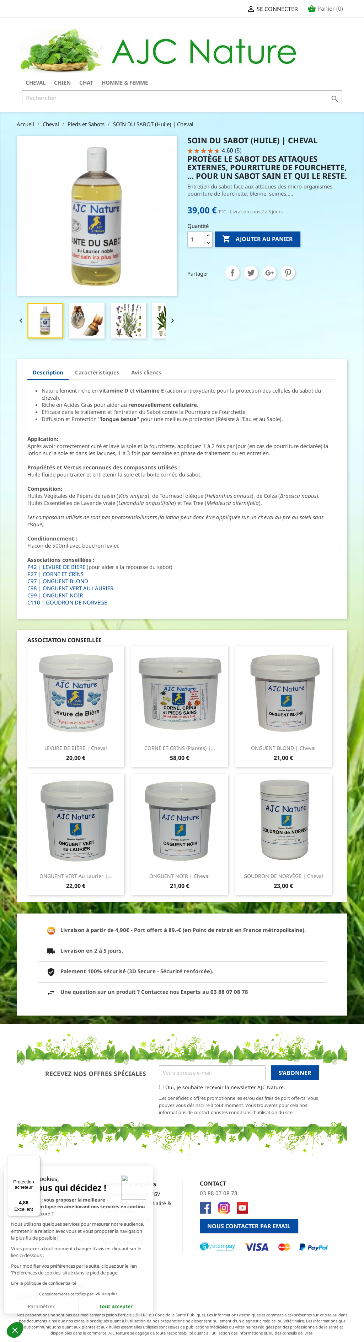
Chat (86, 82)
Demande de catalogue (44, 1277)
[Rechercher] (182, 97)
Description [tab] (48, 372)
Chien (62, 82)
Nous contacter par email (248, 1226)
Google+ (269, 273)
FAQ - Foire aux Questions (47, 1249)
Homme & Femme (125, 82)
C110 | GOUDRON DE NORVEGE (67, 602)
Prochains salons (37, 1230)
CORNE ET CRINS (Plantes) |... (179, 748)
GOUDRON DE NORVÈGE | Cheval (283, 876)
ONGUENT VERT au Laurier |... (75, 876)
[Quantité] (195, 239)
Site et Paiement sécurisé (47, 1212)
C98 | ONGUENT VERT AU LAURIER (70, 588)
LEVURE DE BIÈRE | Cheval (75, 748)
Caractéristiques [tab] (97, 372)
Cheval (36, 82)
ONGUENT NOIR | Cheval (179, 876)
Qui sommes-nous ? (40, 1203)
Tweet (251, 273)
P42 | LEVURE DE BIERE (56, 566)
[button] (14, 1329)
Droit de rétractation (126, 1219)
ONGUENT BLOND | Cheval (283, 748)
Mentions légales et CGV (131, 1194)
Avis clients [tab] (146, 372)
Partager (232, 273)
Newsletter (30, 1267)
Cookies (111, 1229)
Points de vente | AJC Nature (51, 1295)
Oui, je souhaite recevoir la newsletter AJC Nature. (225, 1087)
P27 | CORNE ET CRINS (55, 573)
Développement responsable (51, 1240)
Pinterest (288, 273)
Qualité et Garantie (39, 1221)
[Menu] (36, 1160)
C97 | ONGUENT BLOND (57, 581)
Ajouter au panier (257, 239)
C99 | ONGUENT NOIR (55, 595)
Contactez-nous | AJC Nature (51, 1286)
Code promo (31, 1258)
